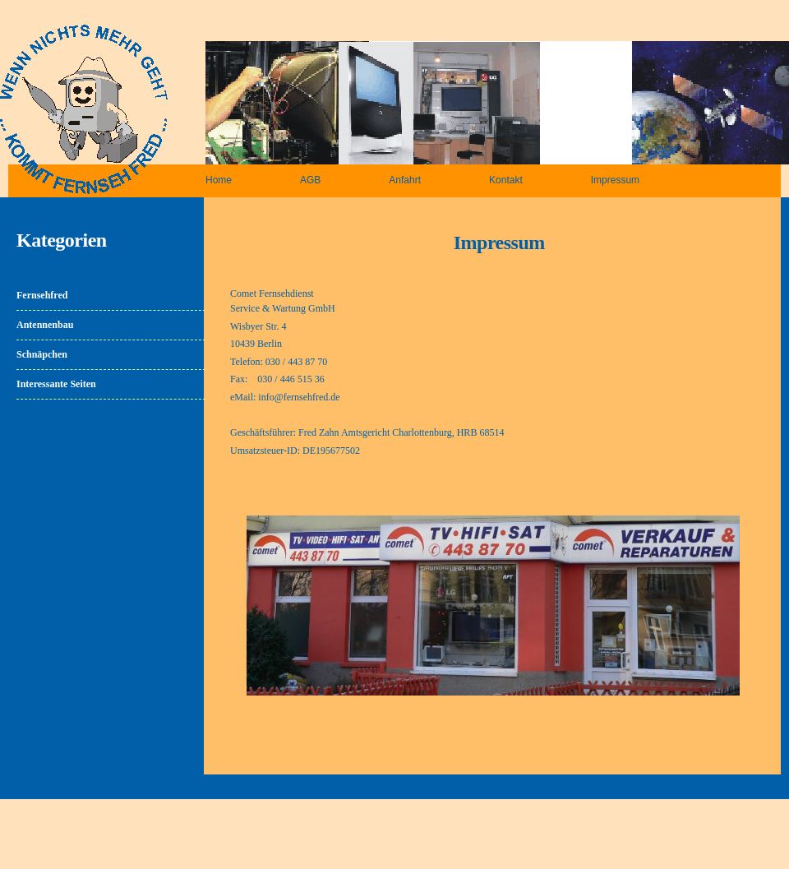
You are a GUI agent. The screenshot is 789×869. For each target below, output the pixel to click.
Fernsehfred (41, 295)
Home (218, 180)
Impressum (615, 180)
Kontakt (506, 180)
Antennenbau (44, 324)
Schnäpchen (41, 354)
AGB (310, 180)
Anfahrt (405, 180)
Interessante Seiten (56, 384)
